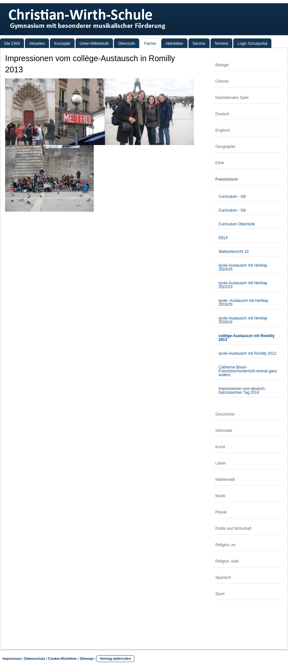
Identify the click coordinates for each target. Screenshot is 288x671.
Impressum (12, 658)
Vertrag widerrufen (115, 658)
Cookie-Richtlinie (62, 658)
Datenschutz (34, 658)
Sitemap (86, 658)
